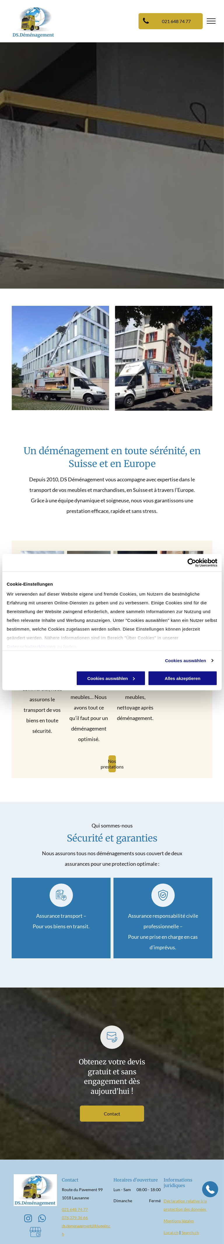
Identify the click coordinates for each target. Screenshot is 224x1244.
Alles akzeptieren (183, 678)
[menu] (211, 21)
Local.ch (171, 1232)
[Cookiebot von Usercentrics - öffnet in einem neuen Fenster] (191, 562)
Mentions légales (179, 1220)
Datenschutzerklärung (31, 646)
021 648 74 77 (75, 1209)
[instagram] (28, 1219)
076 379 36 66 (75, 1217)
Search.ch (190, 1232)
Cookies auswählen (185, 660)
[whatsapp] (42, 1219)
